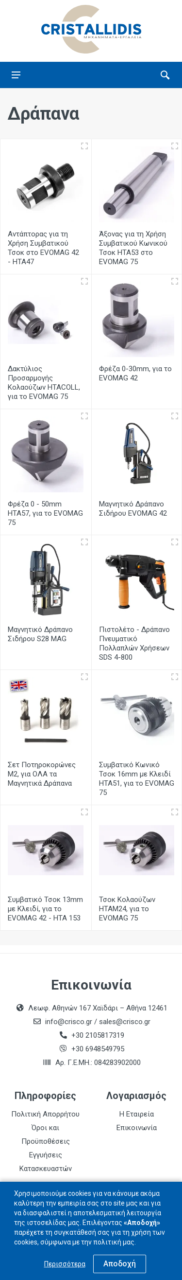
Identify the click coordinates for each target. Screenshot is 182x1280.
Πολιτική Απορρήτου (45, 1114)
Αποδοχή (119, 1263)
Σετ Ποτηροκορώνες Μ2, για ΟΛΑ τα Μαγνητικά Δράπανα (42, 774)
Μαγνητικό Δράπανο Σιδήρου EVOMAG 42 (133, 509)
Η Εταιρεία (136, 1114)
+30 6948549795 (97, 1049)
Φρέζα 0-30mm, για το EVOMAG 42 (135, 373)
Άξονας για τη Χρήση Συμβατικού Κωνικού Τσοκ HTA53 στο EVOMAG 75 (133, 248)
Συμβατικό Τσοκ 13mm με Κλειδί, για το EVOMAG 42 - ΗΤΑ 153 (45, 908)
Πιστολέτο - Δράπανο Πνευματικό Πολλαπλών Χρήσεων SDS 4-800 (134, 643)
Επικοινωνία (136, 1127)
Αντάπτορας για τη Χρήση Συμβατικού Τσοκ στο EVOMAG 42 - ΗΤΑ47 (43, 248)
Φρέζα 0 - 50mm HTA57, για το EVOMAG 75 (45, 513)
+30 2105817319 (96, 1035)
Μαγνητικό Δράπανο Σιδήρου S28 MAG (40, 634)
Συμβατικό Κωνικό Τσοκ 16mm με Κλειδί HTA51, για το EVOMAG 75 (136, 778)
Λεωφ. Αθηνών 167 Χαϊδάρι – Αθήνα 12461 (97, 1008)
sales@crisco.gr (124, 1021)
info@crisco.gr (69, 1021)
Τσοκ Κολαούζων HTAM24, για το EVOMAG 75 (127, 908)
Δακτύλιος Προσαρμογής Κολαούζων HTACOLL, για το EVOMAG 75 (44, 382)
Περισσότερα (64, 1264)
